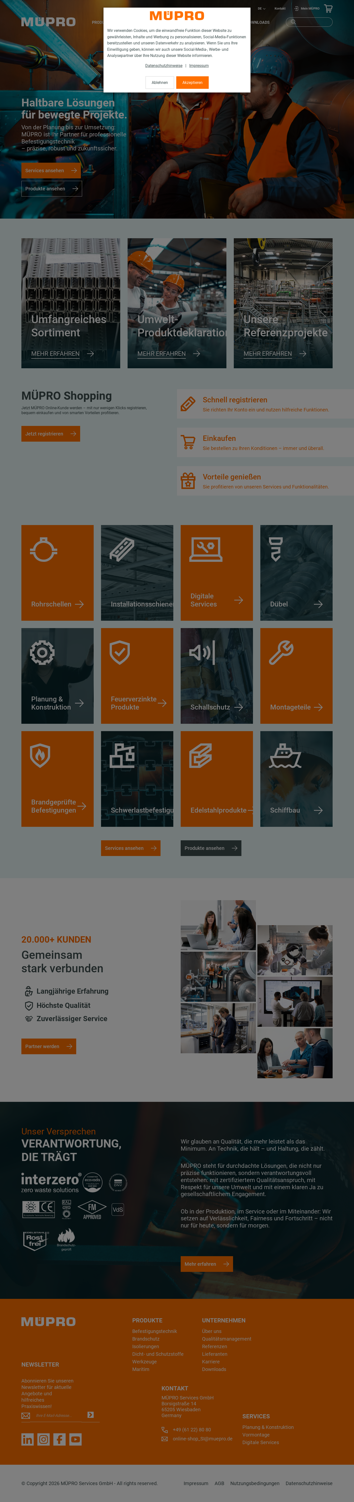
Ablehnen (160, 82)
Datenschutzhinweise (163, 65)
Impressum (199, 65)
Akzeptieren (192, 82)
